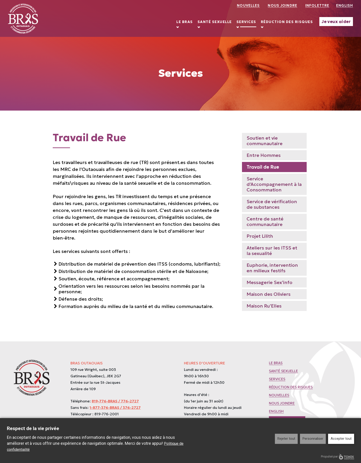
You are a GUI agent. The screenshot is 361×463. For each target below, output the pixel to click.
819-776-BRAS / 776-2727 (115, 401)
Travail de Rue (263, 167)
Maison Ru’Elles (264, 306)
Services (246, 22)
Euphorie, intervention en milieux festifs (272, 268)
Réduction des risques (287, 22)
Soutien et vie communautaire (264, 141)
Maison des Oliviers (269, 294)
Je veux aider (336, 21)
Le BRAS (184, 22)
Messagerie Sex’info (269, 282)
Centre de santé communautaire (265, 221)
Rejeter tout (286, 439)
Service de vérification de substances (272, 204)
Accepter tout (341, 439)
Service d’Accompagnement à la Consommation (274, 184)
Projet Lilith (260, 236)
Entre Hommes (264, 155)
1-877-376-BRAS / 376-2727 (115, 407)
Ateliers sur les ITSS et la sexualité (272, 250)
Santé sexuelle (215, 22)
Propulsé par (337, 457)
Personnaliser (313, 439)
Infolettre (317, 5)
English (344, 5)
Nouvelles (248, 5)
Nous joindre (282, 5)
